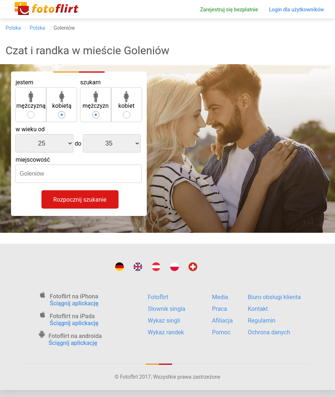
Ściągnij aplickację (74, 303)
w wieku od (29, 129)
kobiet (127, 100)
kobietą (62, 100)
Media (220, 297)
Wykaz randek (166, 332)
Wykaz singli (164, 320)
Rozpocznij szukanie (79, 199)
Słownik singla (166, 308)
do (78, 143)
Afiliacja (222, 320)
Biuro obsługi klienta (274, 297)
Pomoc (221, 332)
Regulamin (262, 320)
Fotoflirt (158, 297)
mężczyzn (96, 100)
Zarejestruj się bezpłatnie (229, 9)
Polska (13, 28)
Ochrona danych (269, 332)
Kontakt (258, 308)
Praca (219, 308)
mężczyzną (31, 100)
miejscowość (32, 159)
